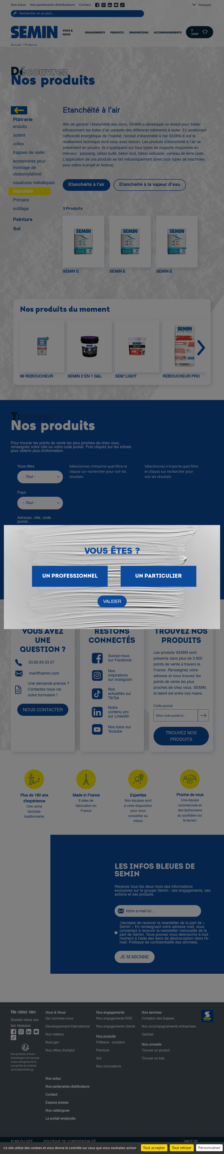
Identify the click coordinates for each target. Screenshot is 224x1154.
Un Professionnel (70, 576)
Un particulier (158, 576)
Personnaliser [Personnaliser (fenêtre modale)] (209, 1147)
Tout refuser (182, 1147)
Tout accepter (154, 1147)
